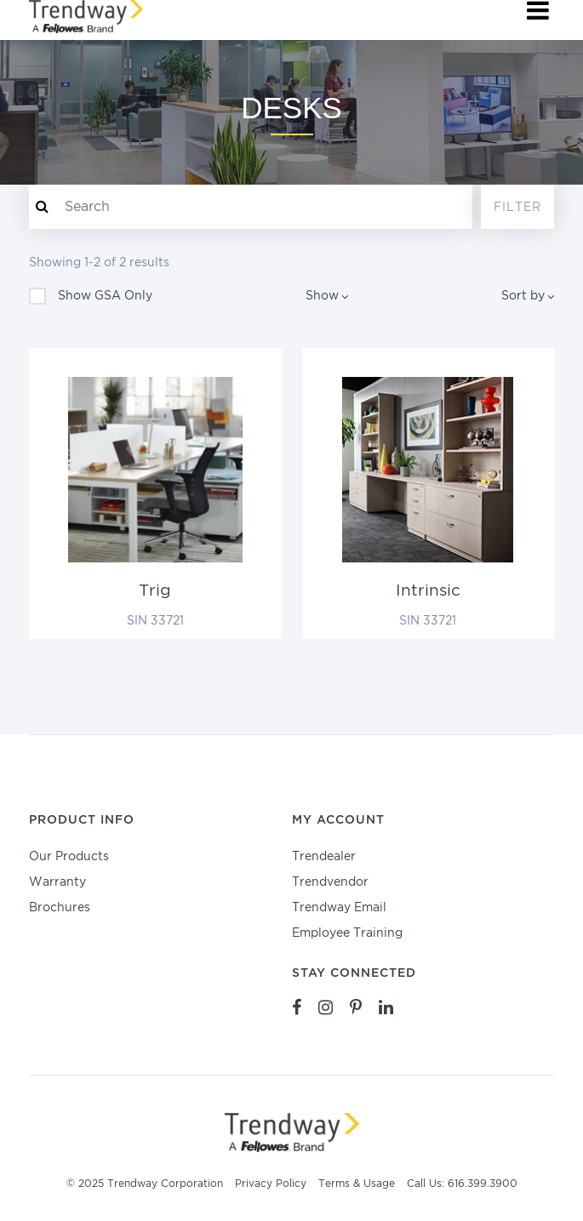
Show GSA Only (90, 296)
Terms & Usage (356, 1184)
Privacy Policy (270, 1184)
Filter (517, 208)
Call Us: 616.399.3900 (462, 1184)
